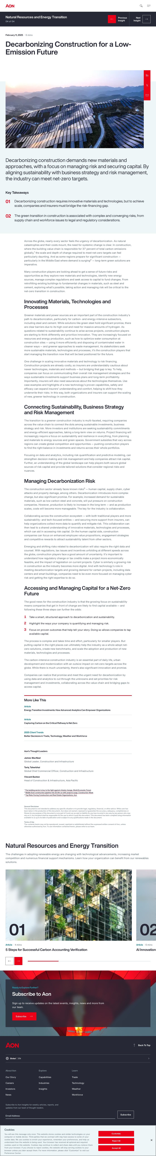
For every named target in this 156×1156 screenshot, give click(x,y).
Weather (76, 1089)
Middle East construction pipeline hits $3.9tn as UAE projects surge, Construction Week (59, 792)
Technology (78, 1083)
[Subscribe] (24, 1016)
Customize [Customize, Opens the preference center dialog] (116, 1133)
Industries (44, 1083)
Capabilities (45, 1077)
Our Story (11, 1077)
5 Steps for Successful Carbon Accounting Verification (46, 950)
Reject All (116, 1141)
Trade (75, 1077)
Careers (10, 1083)
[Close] (151, 1140)
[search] (141, 5)
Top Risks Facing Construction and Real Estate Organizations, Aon (51, 795)
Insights (43, 1089)
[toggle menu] (148, 5)
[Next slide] (18, 961)
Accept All (116, 1148)
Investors (10, 1089)
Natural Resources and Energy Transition (36, 17)
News (8, 1094)
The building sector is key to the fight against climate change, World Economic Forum (58, 790)
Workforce (77, 1094)
